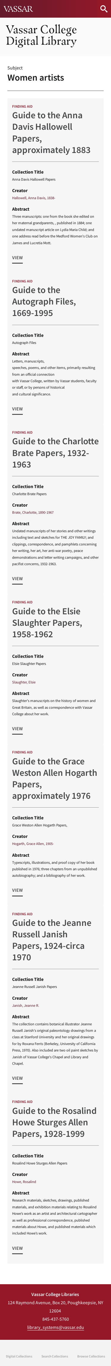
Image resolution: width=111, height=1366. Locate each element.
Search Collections (54, 1356)
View (17, 257)
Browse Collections (91, 1356)
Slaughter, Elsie (24, 682)
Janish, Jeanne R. (25, 1005)
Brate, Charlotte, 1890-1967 (33, 512)
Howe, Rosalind (24, 1181)
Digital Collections (19, 1356)
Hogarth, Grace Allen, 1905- (33, 843)
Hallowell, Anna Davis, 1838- (33, 197)
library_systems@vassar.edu (55, 1327)
